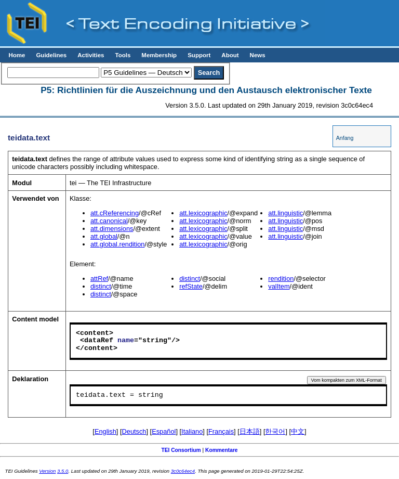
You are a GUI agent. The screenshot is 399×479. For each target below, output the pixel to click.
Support (199, 55)
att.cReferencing (114, 213)
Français (221, 431)
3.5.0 (62, 471)
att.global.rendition (117, 244)
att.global (103, 236)
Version (47, 471)
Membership (159, 55)
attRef (99, 278)
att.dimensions (112, 228)
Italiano (192, 431)
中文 (297, 431)
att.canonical (109, 221)
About (229, 55)
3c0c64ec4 (183, 471)
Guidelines (51, 55)
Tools (122, 55)
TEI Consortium (181, 450)
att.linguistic (285, 213)
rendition (281, 278)
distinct (100, 286)
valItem (278, 286)
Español (164, 431)
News (257, 55)
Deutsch (134, 431)
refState (191, 286)
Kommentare (221, 450)
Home (16, 55)
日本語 (250, 431)
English (105, 431)
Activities (90, 55)
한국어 (275, 431)
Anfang (345, 138)
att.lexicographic (203, 213)
